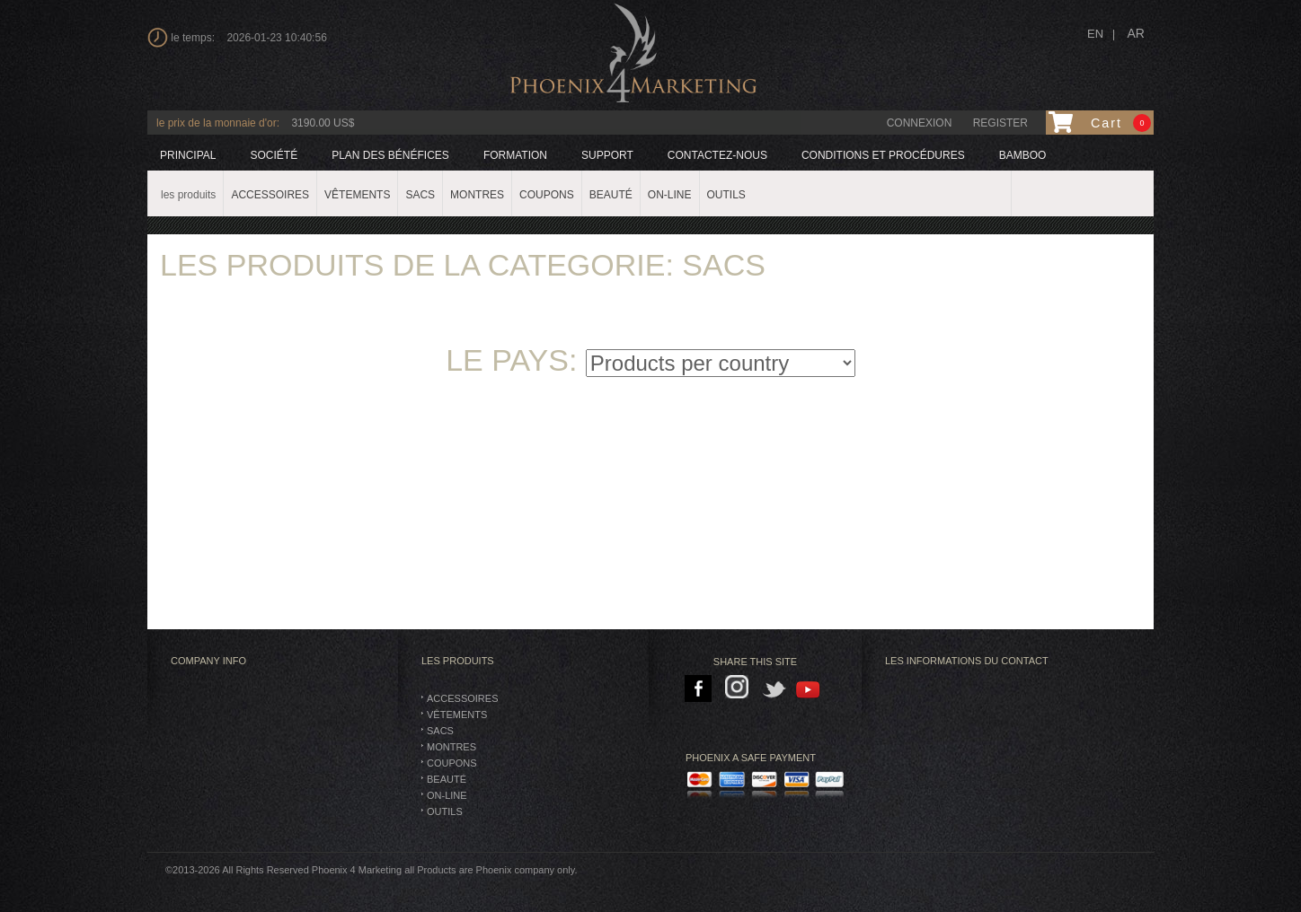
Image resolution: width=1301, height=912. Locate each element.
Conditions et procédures (883, 155)
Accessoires (462, 698)
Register (1000, 123)
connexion (919, 123)
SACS (440, 730)
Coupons (452, 763)
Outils (445, 811)
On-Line (447, 795)
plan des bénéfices (390, 155)
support (607, 155)
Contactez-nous (717, 155)
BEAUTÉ (446, 779)
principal (188, 155)
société (273, 155)
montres (451, 746)
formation (515, 155)
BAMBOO (1023, 155)
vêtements (457, 714)
